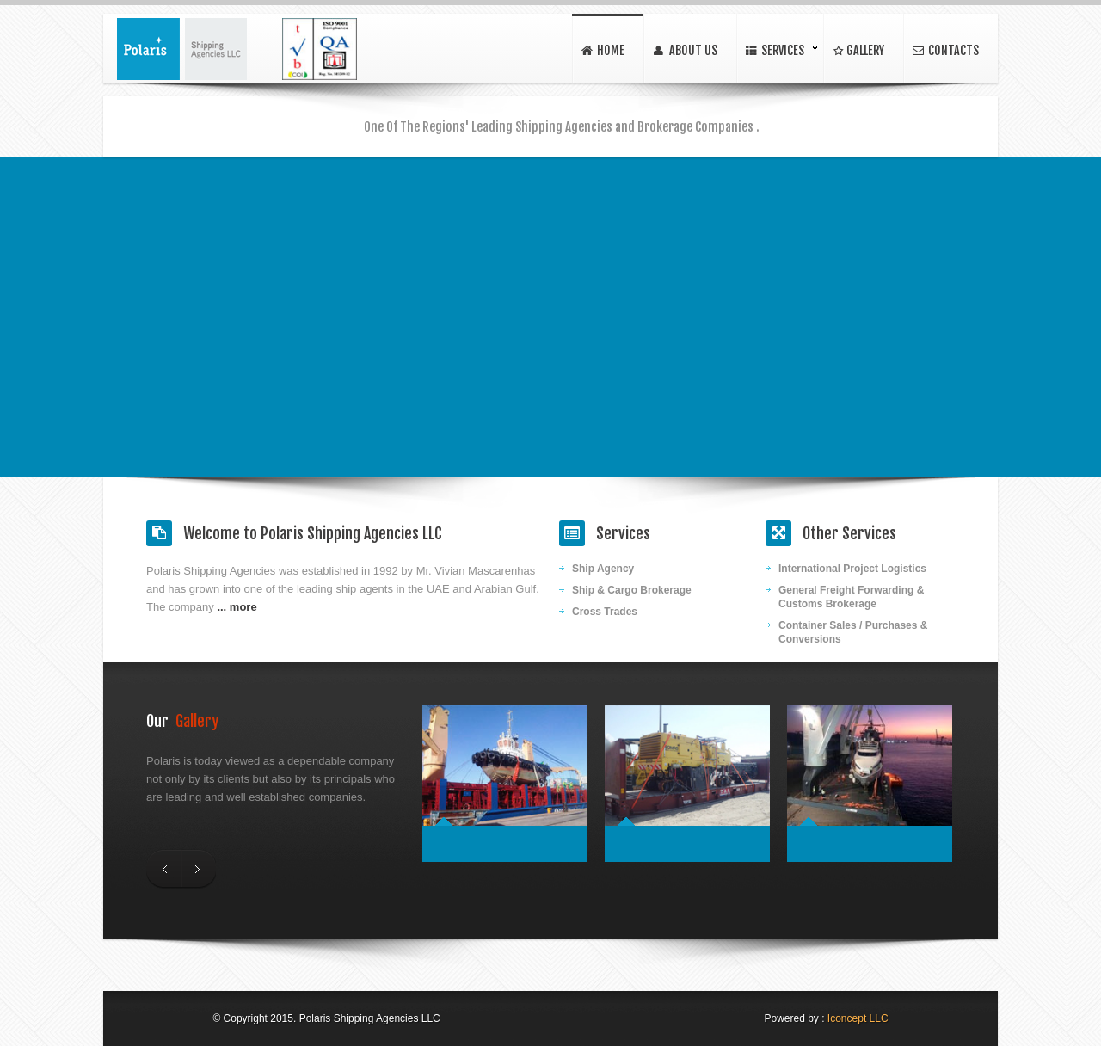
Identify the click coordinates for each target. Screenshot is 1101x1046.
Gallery (857, 51)
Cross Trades (604, 612)
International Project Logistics (852, 569)
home (602, 51)
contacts (945, 51)
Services (774, 51)
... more (236, 606)
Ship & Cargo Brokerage (632, 590)
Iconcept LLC (858, 1018)
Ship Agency (603, 569)
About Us (684, 51)
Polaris (182, 49)
